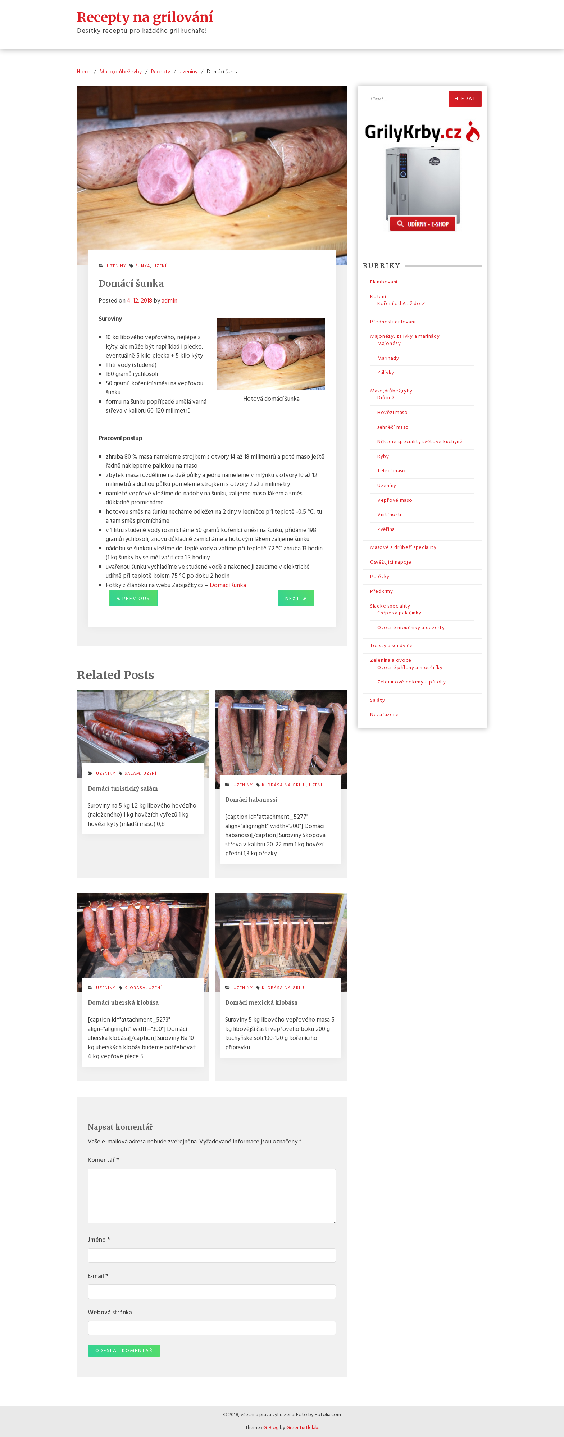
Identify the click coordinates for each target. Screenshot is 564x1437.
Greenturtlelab (302, 1428)
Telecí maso (391, 471)
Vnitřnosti (389, 515)
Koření (378, 297)
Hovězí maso (392, 413)
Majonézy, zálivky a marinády (405, 336)
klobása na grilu (284, 785)
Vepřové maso (394, 500)
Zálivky (385, 373)
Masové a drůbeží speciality (403, 548)
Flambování (383, 282)
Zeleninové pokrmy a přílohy (411, 682)
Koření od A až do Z (401, 304)
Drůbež (385, 398)
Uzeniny (116, 266)
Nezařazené (384, 715)
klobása (135, 988)
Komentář (103, 1160)
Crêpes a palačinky (399, 613)
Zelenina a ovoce (390, 660)
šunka (142, 266)
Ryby (383, 457)
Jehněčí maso (393, 427)
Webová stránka (110, 1313)
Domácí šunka (228, 585)
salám (132, 773)
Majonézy (389, 344)
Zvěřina (386, 530)
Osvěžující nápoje (390, 562)
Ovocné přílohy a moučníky (410, 668)
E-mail (98, 1276)
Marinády (388, 358)
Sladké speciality (390, 606)
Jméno (99, 1240)
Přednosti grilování (392, 322)
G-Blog (271, 1428)
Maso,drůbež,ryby (391, 391)
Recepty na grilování (145, 17)
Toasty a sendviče (391, 646)
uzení (160, 266)
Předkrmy (381, 591)
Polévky (380, 577)
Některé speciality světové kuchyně (420, 442)
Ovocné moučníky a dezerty (411, 628)
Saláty (377, 700)
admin (169, 301)
